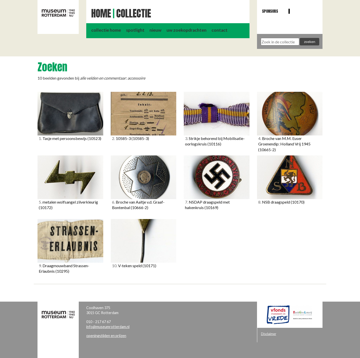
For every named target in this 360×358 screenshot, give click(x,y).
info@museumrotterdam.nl (108, 327)
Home (101, 13)
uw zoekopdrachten (186, 30)
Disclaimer (268, 334)
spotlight (135, 30)
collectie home (106, 30)
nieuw (156, 30)
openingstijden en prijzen (106, 336)
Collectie (133, 13)
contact (220, 30)
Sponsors (270, 11)
